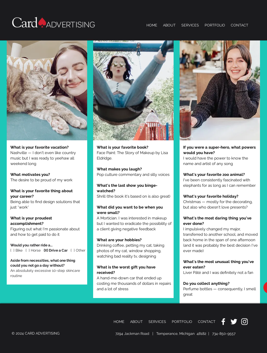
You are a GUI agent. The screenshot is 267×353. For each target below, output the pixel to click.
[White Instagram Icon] (244, 321)
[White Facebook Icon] (223, 321)
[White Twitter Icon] (233, 321)
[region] (47, 162)
